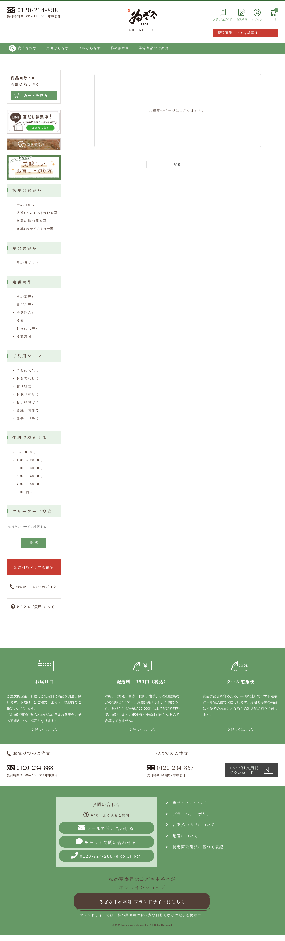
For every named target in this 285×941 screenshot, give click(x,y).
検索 (35, 543)
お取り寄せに (28, 394)
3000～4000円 (30, 476)
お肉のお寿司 (28, 328)
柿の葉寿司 (120, 48)
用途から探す (57, 48)
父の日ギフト (28, 262)
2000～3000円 (30, 468)
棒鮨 (20, 320)
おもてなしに (28, 378)
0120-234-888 (32, 10)
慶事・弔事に (28, 418)
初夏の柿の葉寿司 (32, 221)
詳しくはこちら (46, 729)
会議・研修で (28, 410)
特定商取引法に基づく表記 (195, 847)
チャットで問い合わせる (106, 841)
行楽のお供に (28, 370)
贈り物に (24, 386)
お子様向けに (28, 402)
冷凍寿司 (24, 336)
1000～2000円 (30, 460)
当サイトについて (186, 803)
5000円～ (25, 492)
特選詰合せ (26, 312)
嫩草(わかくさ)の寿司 (35, 228)
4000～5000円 (30, 484)
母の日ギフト (28, 205)
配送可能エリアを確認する (240, 33)
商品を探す (23, 48)
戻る (177, 164)
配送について (182, 836)
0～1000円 (26, 452)
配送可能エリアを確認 (34, 567)
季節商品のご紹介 (154, 48)
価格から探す (89, 48)
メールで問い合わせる (106, 827)
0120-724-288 (106, 855)
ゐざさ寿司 (26, 304)
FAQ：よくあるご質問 (106, 815)
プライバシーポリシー (190, 814)
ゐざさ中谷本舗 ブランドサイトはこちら (142, 902)
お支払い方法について (190, 825)
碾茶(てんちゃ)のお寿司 (37, 213)
